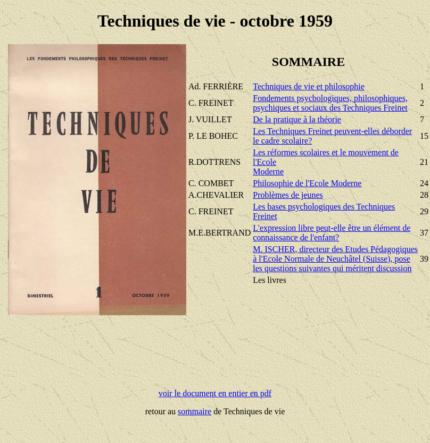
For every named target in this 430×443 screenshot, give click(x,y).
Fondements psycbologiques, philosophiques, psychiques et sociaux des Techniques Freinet (330, 103)
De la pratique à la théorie (297, 119)
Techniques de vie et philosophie (309, 86)
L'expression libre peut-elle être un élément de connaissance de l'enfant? (331, 232)
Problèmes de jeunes (288, 194)
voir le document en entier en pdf (215, 393)
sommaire (194, 411)
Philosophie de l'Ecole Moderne (307, 183)
